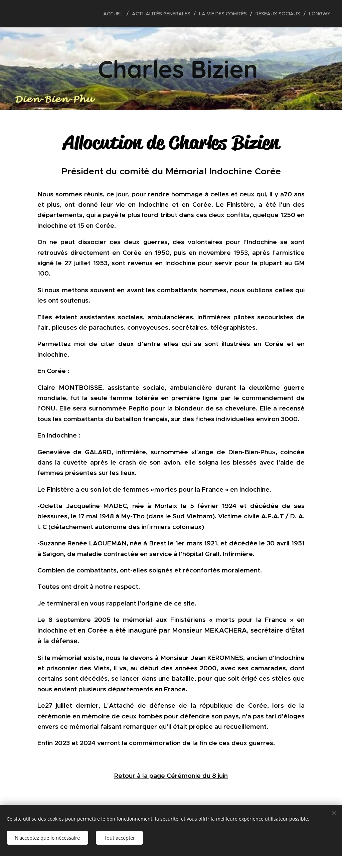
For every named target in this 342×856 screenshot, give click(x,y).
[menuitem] (115, 13)
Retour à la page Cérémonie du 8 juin (171, 776)
